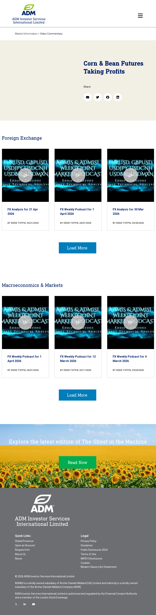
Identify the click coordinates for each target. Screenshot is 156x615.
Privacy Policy (88, 541)
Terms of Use (88, 554)
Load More (77, 247)
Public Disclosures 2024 (94, 549)
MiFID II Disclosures (91, 558)
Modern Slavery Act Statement (99, 566)
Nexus (18, 558)
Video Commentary (51, 33)
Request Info (22, 549)
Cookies (85, 562)
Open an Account (25, 545)
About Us (20, 554)
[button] (87, 97)
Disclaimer (87, 545)
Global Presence (24, 541)
